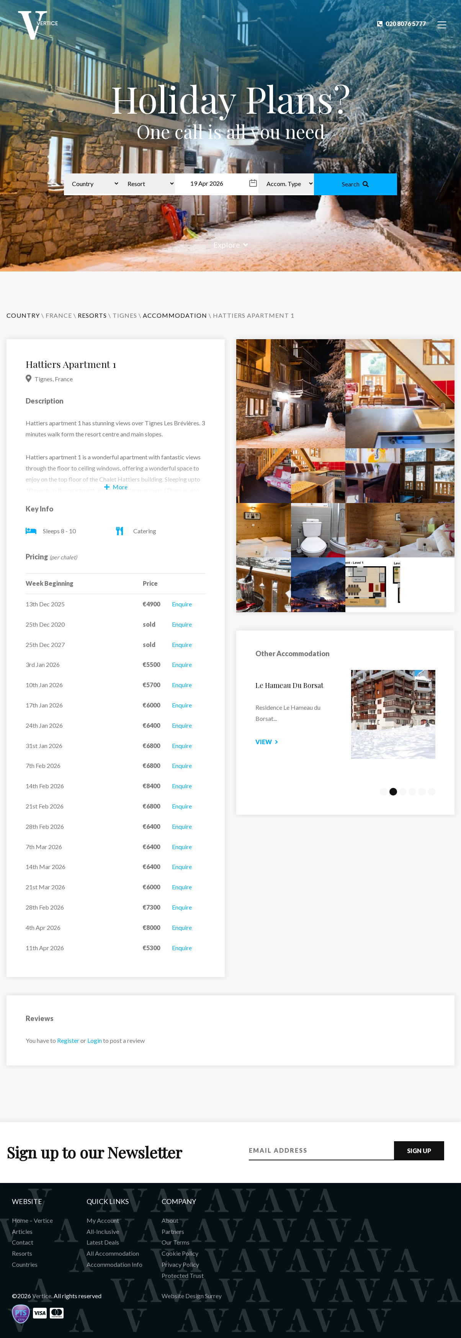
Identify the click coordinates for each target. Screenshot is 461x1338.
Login (94, 1040)
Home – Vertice (32, 1220)
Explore (230, 244)
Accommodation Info (114, 1264)
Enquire (182, 604)
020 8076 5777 (401, 23)
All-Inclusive (103, 1231)
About (170, 1220)
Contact (22, 1242)
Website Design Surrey (192, 1295)
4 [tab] (412, 792)
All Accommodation (113, 1253)
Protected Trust (183, 1275)
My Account (103, 1220)
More (116, 486)
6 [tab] (431, 792)
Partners (173, 1231)
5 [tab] (422, 792)
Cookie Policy (180, 1253)
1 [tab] (383, 792)
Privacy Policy (180, 1264)
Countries (25, 1264)
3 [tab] (403, 792)
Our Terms (176, 1242)
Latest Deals (103, 1242)
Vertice (41, 1295)
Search (355, 184)
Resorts (22, 1253)
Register (68, 1040)
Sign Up (419, 1150)
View (276, 741)
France (59, 315)
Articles (22, 1231)
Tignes (125, 315)
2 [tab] (393, 792)
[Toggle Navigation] (442, 24)
